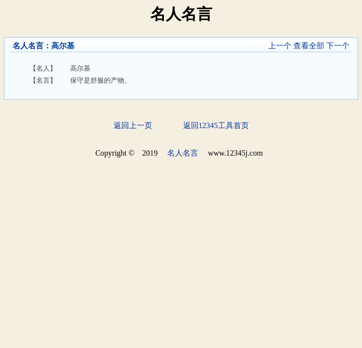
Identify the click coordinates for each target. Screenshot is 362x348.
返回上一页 (133, 125)
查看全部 (308, 46)
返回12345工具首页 (216, 125)
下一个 (337, 46)
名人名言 (28, 46)
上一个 (279, 46)
